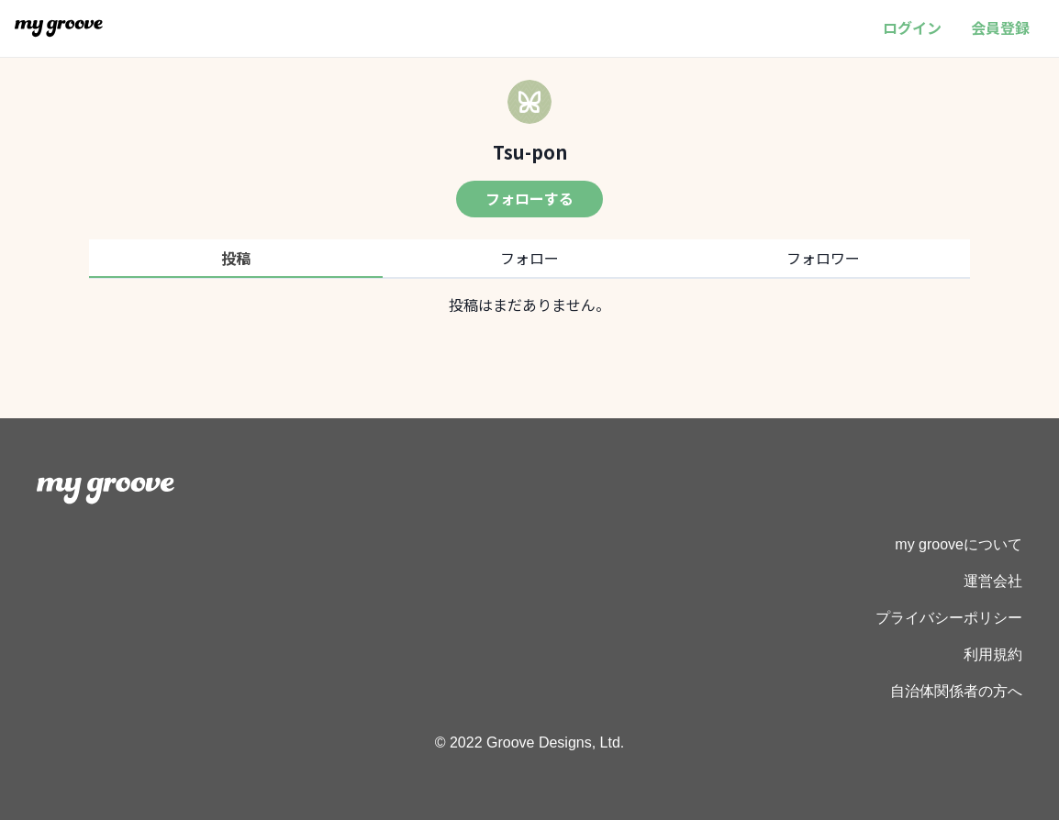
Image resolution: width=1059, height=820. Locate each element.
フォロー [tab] (529, 258)
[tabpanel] (529, 304)
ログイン (912, 28)
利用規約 (993, 654)
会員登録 (1000, 28)
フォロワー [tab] (823, 258)
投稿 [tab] (236, 258)
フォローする (529, 198)
